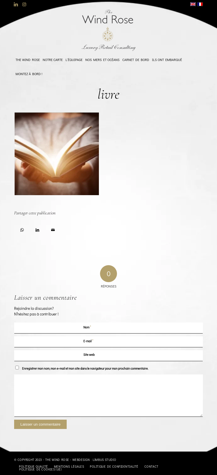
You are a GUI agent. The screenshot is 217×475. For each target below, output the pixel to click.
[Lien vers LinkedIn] (16, 4)
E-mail (88, 340)
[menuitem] (27, 60)
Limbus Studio (104, 459)
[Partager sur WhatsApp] (22, 229)
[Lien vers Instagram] (24, 4)
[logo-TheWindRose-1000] (108, 30)
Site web (89, 354)
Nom (87, 326)
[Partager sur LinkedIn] (37, 229)
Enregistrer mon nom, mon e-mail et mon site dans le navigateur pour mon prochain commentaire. (85, 368)
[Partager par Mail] (53, 229)
